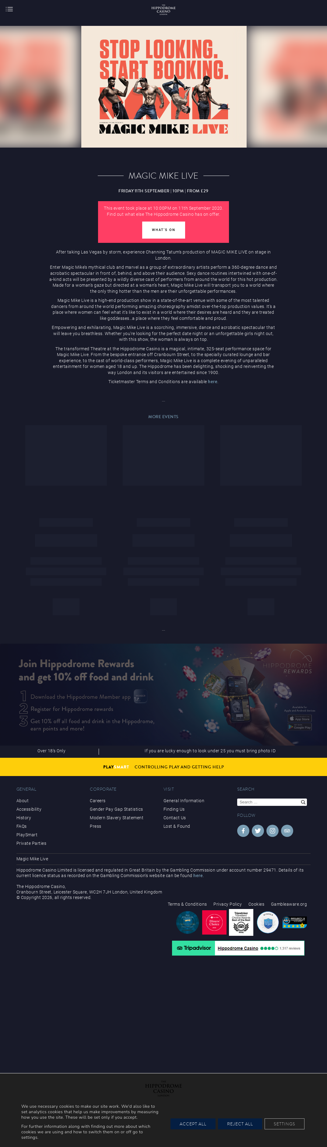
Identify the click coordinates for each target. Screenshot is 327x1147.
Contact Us (175, 817)
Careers (98, 800)
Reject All (240, 1124)
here (212, 381)
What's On (163, 230)
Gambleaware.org (289, 904)
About (22, 800)
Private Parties (31, 843)
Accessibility (29, 809)
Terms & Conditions (187, 904)
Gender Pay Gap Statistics (116, 809)
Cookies (256, 904)
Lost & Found (177, 826)
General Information (184, 800)
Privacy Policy (227, 904)
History (23, 817)
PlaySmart (27, 834)
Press (95, 826)
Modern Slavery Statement (116, 817)
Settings (284, 1124)
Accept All (193, 1124)
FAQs (21, 826)
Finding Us (174, 809)
